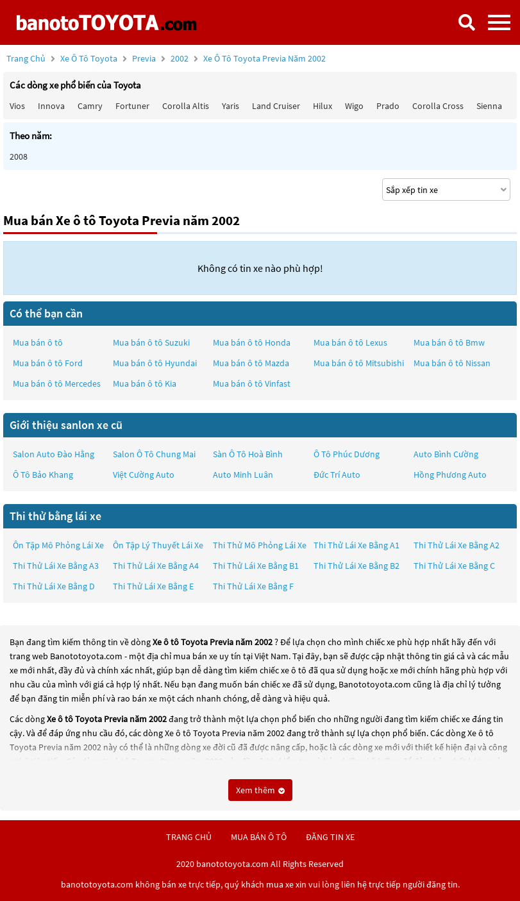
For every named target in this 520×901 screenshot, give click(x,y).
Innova (51, 106)
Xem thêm (260, 790)
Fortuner (132, 106)
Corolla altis (185, 106)
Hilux (322, 106)
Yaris (230, 106)
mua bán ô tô (259, 837)
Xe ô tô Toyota (88, 58)
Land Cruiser (276, 106)
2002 (248, 58)
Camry (90, 106)
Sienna (489, 106)
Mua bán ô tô (38, 342)
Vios (17, 106)
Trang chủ (26, 58)
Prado (387, 106)
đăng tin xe (330, 837)
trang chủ (189, 837)
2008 (19, 156)
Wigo (354, 106)
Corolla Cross (438, 106)
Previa (145, 58)
